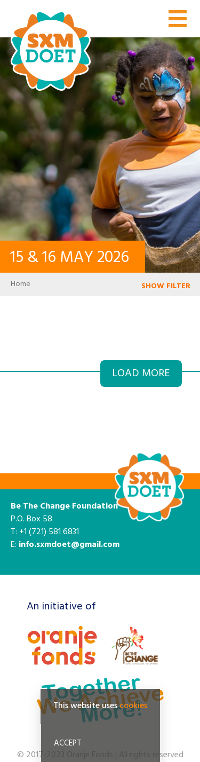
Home (20, 284)
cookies (133, 708)
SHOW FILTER (165, 286)
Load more (141, 373)
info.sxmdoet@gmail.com (69, 545)
